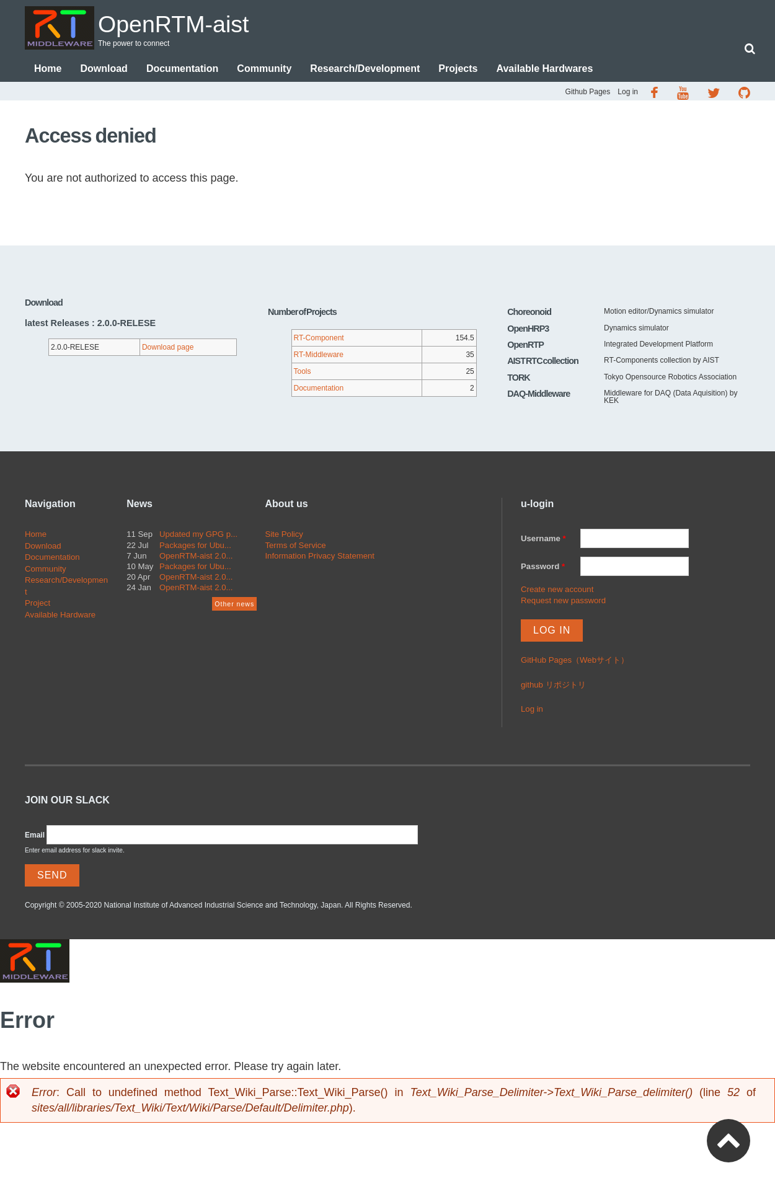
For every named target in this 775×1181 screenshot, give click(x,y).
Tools (302, 372)
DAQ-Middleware (538, 395)
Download (103, 69)
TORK (518, 379)
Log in (628, 93)
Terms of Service (295, 546)
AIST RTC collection (542, 362)
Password (543, 567)
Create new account (557, 590)
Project (37, 604)
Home (47, 69)
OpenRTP (525, 346)
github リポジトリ (553, 686)
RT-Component (319, 339)
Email (35, 836)
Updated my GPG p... (198, 535)
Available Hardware (60, 616)
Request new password (563, 601)
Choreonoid (529, 313)
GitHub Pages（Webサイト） (575, 661)
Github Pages (588, 93)
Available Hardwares (544, 69)
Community (264, 69)
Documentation (182, 69)
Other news (234, 605)
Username (543, 539)
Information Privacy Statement (319, 557)
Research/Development (365, 69)
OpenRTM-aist (188, 22)
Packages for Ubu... (195, 546)
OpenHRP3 (528, 330)
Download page (167, 348)
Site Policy (284, 535)
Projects (457, 69)
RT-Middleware (318, 356)
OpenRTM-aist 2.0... (196, 557)
